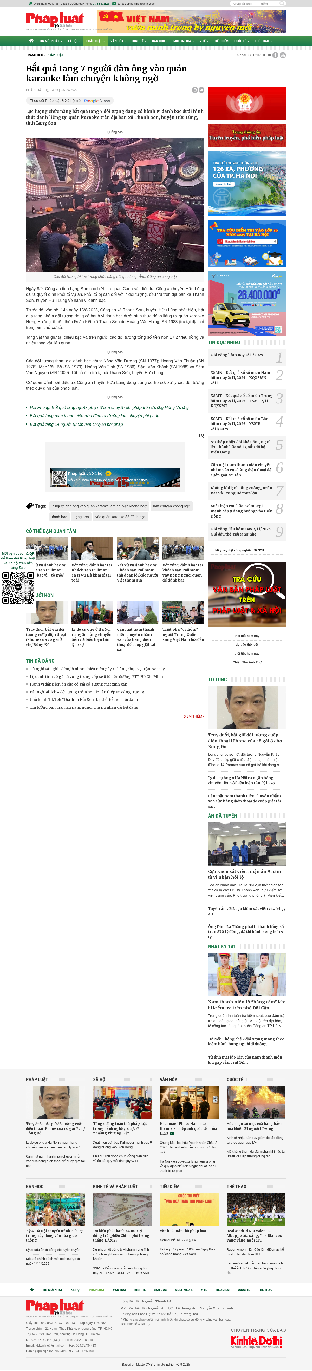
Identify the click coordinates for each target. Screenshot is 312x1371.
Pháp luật (95, 41)
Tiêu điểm (221, 41)
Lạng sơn (81, 517)
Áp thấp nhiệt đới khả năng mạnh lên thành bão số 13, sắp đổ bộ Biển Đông (241, 447)
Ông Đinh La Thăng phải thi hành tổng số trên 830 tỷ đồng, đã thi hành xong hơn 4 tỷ (246, 931)
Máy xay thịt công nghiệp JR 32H (239, 550)
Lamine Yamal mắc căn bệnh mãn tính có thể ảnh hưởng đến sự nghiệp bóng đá (255, 1268)
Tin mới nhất (50, 41)
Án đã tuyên (222, 816)
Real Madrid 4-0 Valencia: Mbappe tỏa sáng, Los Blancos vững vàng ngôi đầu (254, 1236)
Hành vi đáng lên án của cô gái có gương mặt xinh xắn (78, 684)
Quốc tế (241, 41)
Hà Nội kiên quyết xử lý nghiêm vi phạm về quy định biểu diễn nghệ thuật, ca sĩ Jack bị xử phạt (188, 1166)
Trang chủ (34, 55)
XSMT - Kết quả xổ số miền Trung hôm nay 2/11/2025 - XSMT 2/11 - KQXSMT (242, 400)
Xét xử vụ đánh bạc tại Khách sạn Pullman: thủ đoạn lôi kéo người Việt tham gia (137, 573)
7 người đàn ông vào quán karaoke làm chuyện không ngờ (99, 506)
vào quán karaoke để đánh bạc (120, 517)
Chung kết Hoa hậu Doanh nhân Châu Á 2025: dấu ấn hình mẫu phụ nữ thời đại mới (188, 1147)
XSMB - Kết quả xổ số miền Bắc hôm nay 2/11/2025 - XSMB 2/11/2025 (239, 423)
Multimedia (183, 41)
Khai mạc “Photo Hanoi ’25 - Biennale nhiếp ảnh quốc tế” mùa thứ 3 (188, 1128)
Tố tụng (217, 679)
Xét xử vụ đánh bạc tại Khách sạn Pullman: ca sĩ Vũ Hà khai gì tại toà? (92, 573)
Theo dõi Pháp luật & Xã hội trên (56, 101)
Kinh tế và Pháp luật (115, 1186)
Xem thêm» (194, 716)
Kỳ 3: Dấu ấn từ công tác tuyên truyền (53, 1250)
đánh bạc (59, 517)
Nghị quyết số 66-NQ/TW (178, 1240)
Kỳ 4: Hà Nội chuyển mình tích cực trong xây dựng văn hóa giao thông (55, 1236)
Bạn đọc (160, 41)
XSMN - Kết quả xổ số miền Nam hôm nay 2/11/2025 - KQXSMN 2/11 (240, 377)
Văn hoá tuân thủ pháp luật (183, 1231)
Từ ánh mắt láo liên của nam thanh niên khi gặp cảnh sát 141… (245, 1060)
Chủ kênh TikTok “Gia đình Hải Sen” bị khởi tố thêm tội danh (84, 699)
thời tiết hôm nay (247, 636)
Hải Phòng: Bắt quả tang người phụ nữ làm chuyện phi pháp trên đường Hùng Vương (109, 407)
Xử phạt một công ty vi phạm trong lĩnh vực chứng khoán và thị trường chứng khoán (121, 1254)
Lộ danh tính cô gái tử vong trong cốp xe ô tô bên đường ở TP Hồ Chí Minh (96, 676)
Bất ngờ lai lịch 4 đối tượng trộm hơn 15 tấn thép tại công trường (87, 692)
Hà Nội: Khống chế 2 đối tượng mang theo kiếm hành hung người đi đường (246, 1042)
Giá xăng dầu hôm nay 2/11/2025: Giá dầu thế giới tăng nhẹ (241, 532)
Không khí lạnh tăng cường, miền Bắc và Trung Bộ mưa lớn (241, 490)
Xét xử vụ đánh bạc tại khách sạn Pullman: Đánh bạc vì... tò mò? (46, 570)
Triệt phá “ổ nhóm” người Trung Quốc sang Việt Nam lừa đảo (183, 634)
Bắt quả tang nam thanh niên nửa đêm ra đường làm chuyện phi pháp (94, 416)
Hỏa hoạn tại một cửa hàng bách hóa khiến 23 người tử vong (254, 1126)
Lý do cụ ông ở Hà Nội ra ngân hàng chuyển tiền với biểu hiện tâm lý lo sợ (92, 637)
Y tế (204, 41)
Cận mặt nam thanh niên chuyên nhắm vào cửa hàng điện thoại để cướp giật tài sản (136, 639)
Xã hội (74, 41)
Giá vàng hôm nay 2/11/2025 (237, 354)
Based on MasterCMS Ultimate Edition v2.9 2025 (156, 1364)
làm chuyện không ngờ (171, 506)
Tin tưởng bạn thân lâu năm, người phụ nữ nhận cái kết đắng (84, 707)
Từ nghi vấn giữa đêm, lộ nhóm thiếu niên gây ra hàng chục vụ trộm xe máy (97, 669)
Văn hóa (118, 41)
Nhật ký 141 (222, 946)
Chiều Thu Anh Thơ (247, 662)
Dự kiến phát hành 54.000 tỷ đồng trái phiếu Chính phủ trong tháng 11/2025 (121, 1236)
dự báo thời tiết (247, 645)
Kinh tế (139, 41)
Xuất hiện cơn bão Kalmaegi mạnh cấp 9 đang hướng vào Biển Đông (241, 511)
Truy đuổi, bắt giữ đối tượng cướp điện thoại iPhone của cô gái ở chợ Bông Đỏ (46, 637)
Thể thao (263, 41)
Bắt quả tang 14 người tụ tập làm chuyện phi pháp (76, 424)
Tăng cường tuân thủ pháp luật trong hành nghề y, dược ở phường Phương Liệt (120, 1128)
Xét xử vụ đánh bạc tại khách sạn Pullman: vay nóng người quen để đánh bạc (182, 573)
